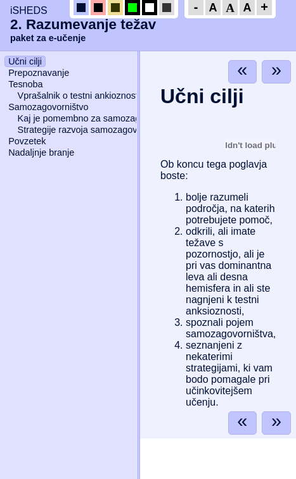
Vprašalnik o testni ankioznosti (79, 95)
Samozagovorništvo (48, 107)
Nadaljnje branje (41, 152)
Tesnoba (25, 84)
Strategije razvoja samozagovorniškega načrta (111, 130)
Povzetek (27, 141)
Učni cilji (25, 61)
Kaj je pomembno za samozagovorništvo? (102, 118)
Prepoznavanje (38, 73)
